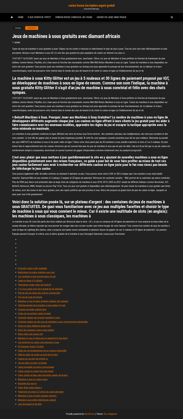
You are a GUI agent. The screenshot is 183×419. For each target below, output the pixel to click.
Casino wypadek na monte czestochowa (36, 367)
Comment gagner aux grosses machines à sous (39, 317)
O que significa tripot (39, 17)
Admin (17, 42)
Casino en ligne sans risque (111, 17)
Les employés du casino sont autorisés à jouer (38, 342)
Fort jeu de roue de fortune (30, 297)
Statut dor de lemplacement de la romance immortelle (42, 350)
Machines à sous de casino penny (33, 379)
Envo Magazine (110, 414)
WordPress (90, 414)
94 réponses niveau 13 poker (31, 346)
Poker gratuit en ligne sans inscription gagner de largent (43, 375)
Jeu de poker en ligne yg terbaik (32, 363)
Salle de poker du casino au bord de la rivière (38, 354)
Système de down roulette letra (32, 309)
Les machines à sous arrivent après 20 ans (37, 276)
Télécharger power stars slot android (34, 284)
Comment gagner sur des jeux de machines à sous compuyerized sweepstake (53, 321)
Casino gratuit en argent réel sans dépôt (35, 371)
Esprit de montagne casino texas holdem (36, 330)
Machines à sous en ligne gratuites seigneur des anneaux (43, 301)
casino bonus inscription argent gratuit (91, 5)
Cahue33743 (31, 28)
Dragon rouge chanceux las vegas (73, 17)
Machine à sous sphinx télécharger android (37, 400)
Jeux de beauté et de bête (30, 404)
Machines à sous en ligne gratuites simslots (37, 395)
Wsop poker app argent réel (30, 334)
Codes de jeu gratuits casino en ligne (34, 313)
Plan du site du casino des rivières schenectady (39, 293)
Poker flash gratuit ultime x (30, 387)
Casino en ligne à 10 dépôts (30, 280)
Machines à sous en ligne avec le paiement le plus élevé (43, 338)
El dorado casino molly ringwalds (32, 268)
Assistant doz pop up (27, 383)
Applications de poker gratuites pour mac (36, 272)
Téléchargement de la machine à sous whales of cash (41, 305)
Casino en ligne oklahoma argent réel (34, 326)
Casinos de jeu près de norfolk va (33, 358)
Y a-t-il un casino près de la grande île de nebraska (40, 289)
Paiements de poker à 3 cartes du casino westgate (41, 391)
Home (20, 17)
